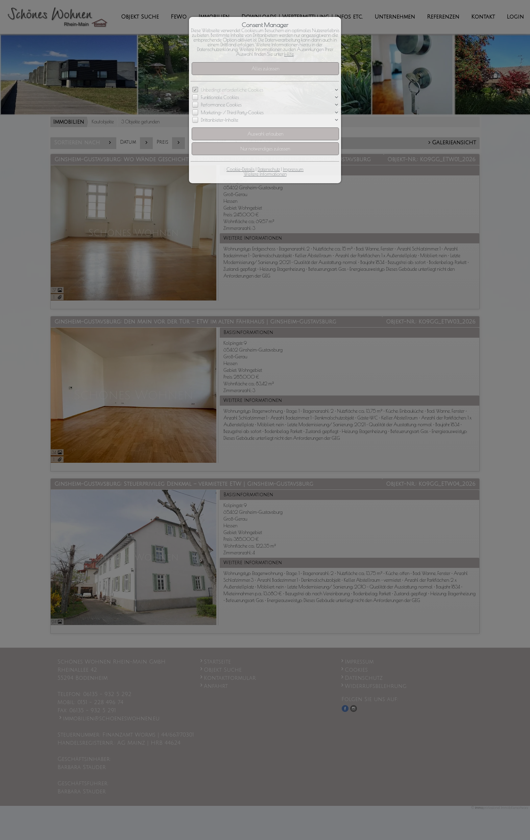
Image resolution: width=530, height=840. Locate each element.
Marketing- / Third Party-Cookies (232, 112)
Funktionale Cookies (220, 97)
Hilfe (289, 54)
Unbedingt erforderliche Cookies (232, 90)
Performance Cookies (221, 105)
